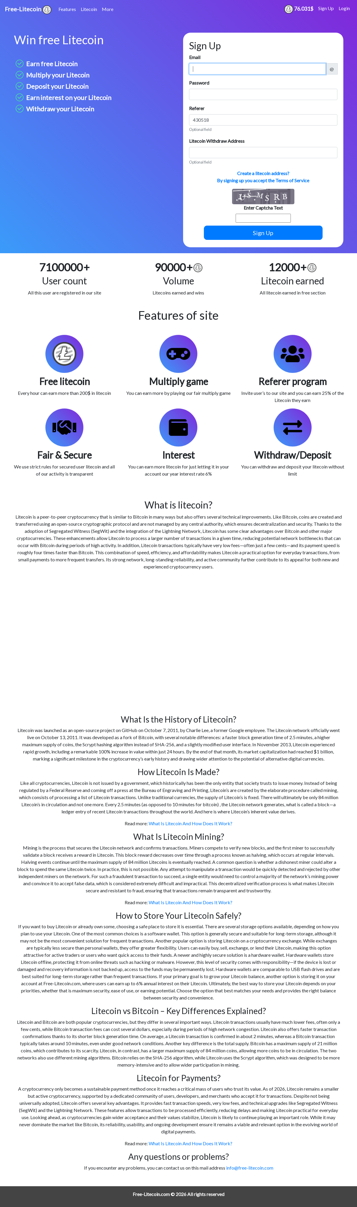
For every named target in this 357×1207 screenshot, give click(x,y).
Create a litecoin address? (263, 173)
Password (199, 82)
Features (67, 9)
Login (344, 8)
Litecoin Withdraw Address (217, 141)
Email (194, 57)
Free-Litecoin (28, 9)
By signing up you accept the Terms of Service (263, 180)
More (107, 9)
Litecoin (89, 9)
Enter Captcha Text (263, 207)
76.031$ (298, 9)
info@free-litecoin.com (249, 1167)
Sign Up (326, 8)
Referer (196, 108)
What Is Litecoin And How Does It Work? (190, 823)
